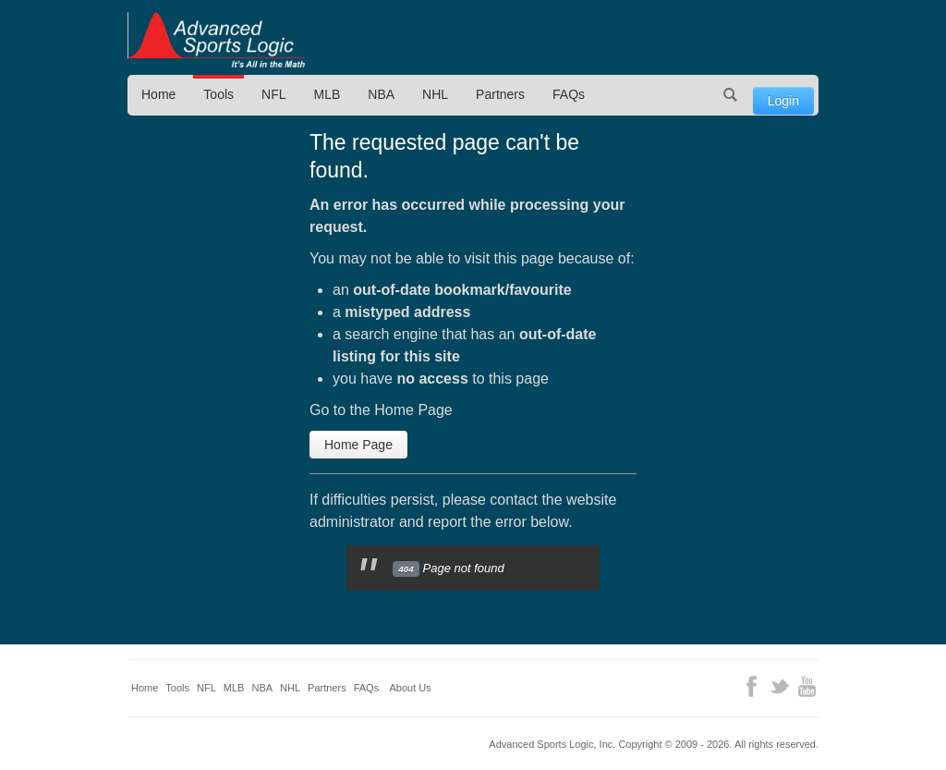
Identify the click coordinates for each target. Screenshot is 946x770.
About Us (410, 687)
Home (158, 94)
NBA (381, 94)
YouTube (807, 686)
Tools (218, 94)
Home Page (358, 444)
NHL (435, 94)
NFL (273, 94)
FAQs (568, 94)
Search (730, 95)
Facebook (751, 686)
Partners (500, 94)
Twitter (779, 686)
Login (783, 100)
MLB (327, 94)
